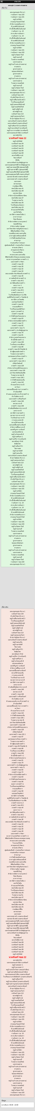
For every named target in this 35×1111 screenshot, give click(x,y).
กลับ (1, 1)
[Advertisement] (17, 586)
